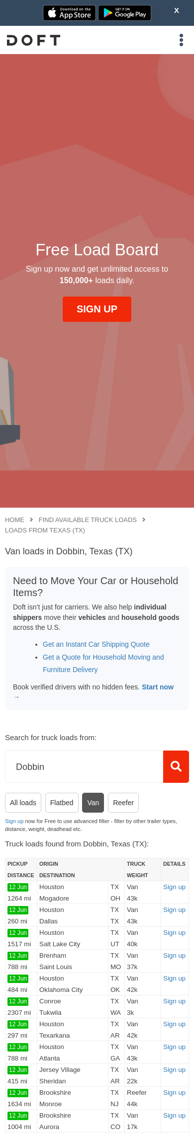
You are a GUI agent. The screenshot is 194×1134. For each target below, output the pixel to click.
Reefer (123, 803)
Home (14, 520)
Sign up (14, 821)
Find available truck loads (88, 520)
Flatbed (62, 803)
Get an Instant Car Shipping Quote (96, 644)
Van (93, 803)
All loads (23, 803)
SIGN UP (97, 308)
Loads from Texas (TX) (45, 530)
